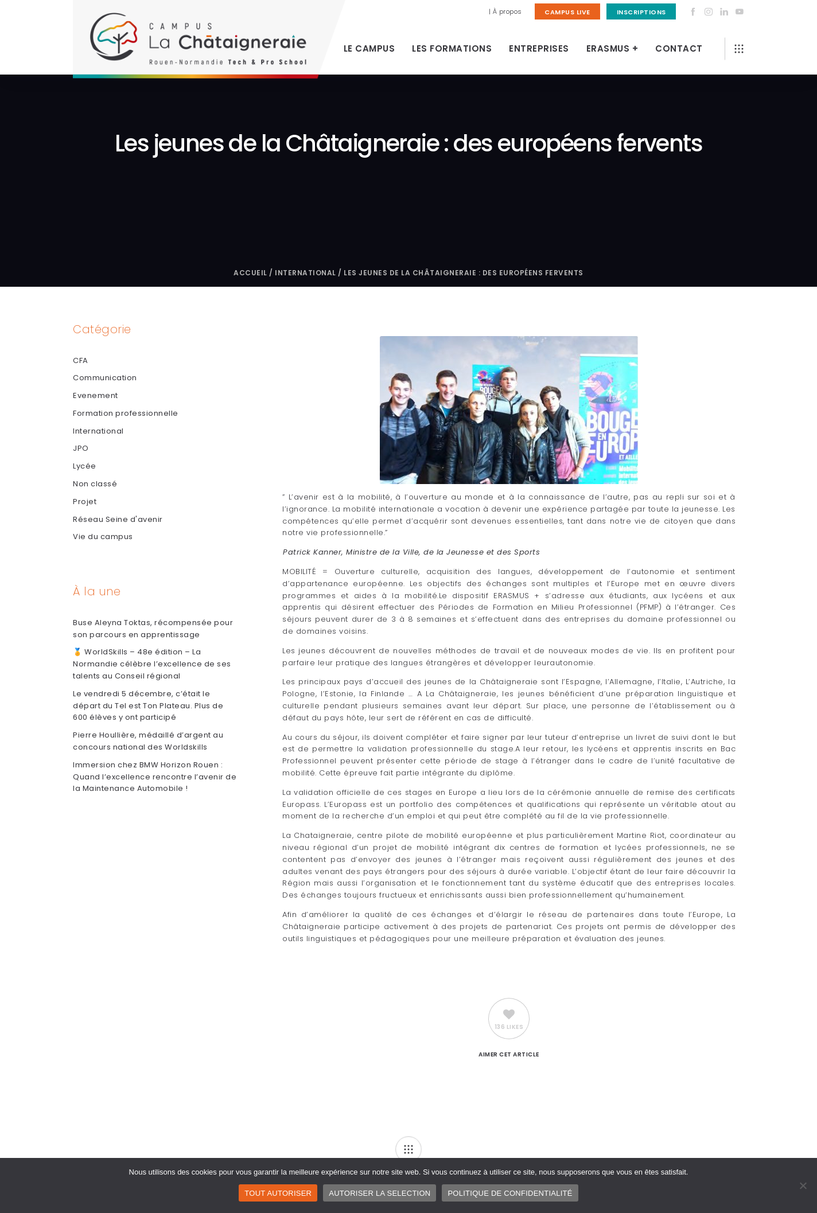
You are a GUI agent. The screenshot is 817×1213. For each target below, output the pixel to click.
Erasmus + (612, 48)
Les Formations (452, 48)
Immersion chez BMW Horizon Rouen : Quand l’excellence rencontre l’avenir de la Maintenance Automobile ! (154, 776)
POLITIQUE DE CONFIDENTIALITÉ (510, 1193)
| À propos (505, 11)
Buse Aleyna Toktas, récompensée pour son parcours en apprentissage (153, 628)
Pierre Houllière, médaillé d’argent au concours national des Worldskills (148, 741)
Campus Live (567, 12)
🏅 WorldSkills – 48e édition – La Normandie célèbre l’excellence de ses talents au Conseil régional (152, 663)
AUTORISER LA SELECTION (379, 1193)
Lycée (84, 466)
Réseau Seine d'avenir (118, 519)
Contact (679, 48)
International (305, 273)
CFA (80, 360)
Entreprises (539, 48)
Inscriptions (641, 12)
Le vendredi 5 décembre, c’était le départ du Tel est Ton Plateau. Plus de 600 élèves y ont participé (148, 705)
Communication (105, 377)
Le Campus (369, 48)
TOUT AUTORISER (278, 1193)
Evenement (95, 395)
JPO (81, 448)
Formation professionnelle (125, 413)
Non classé (95, 483)
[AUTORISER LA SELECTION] (802, 1185)
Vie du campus (103, 536)
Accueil (250, 273)
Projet (84, 501)
